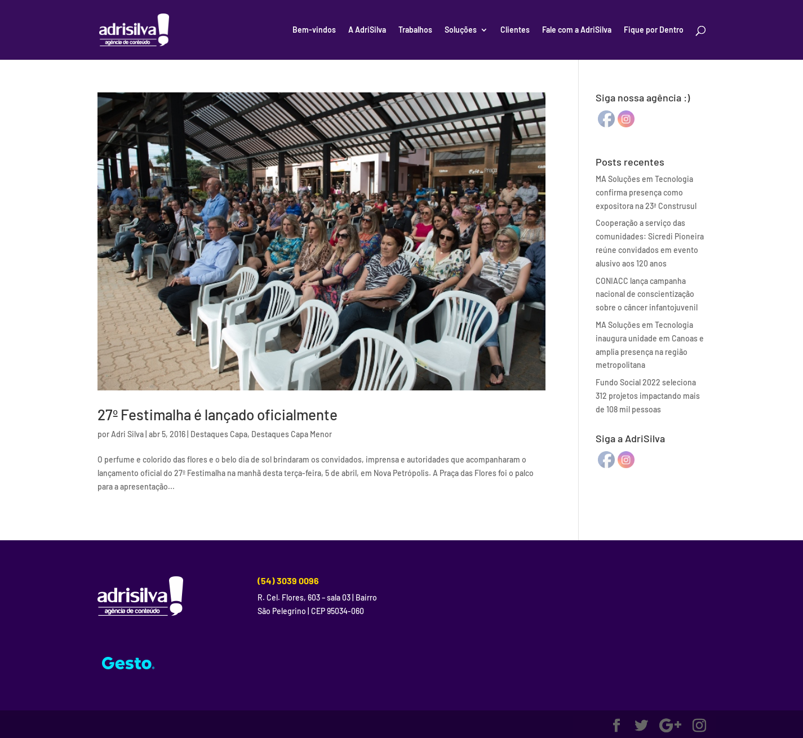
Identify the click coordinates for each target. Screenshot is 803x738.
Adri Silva (127, 434)
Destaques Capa (218, 434)
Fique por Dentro (654, 30)
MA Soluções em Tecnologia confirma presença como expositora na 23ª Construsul (646, 192)
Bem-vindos (314, 30)
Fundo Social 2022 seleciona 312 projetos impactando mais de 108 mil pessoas (648, 395)
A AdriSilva (367, 30)
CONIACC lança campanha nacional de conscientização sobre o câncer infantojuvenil (647, 294)
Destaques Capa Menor (291, 434)
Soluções (461, 30)
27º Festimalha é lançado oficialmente (217, 414)
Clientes (515, 30)
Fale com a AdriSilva (576, 30)
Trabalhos (415, 30)
